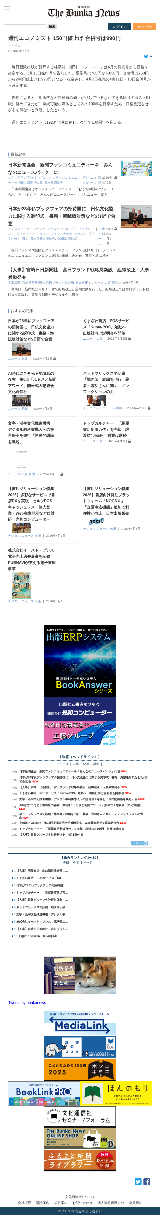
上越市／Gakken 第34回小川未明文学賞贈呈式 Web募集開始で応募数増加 (69, 823)
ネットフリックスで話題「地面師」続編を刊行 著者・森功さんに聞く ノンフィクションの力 (82, 814)
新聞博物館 (35, 182)
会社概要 (24, 1203)
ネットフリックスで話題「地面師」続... (42, 907)
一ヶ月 (88, 862)
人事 (108, 283)
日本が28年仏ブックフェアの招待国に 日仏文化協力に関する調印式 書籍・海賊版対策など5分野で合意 (61, 216)
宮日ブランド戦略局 (60, 283)
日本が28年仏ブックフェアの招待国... (40, 885)
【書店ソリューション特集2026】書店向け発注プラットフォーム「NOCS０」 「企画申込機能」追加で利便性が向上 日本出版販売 (106, 501)
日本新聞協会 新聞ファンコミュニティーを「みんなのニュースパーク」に (68, 771)
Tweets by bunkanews (27, 1003)
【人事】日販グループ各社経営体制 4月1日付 (49, 834)
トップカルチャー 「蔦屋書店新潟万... (42, 892)
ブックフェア (25, 234)
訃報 (96, 764)
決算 (86, 764)
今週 (76, 862)
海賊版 (61, 238)
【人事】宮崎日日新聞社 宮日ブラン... (42, 929)
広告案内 (61, 1203)
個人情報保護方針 (110, 1203)
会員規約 (135, 1203)
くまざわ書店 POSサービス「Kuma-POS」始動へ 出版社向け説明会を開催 (106, 327)
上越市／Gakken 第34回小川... (39, 936)
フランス (42, 234)
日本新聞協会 (53, 182)
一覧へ (137, 843)
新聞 (22, 182)
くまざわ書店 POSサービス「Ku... (39, 878)
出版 (24, 358)
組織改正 (82, 283)
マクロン (80, 234)
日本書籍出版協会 (42, 238)
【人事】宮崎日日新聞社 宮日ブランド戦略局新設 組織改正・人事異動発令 (69, 787)
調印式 (72, 238)
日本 (25, 238)
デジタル (14, 535)
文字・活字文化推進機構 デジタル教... (42, 914)
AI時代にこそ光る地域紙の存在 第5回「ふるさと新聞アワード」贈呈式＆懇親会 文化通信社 (80, 805)
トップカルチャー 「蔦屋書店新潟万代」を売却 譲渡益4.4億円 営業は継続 (106, 429)
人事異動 (14, 283)
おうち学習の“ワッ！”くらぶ (27, 177)
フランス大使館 (61, 234)
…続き (102, 194)
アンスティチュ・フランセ (26, 229)
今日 (66, 862)
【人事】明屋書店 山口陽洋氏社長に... (42, 871)
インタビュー (92, 408)
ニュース (14, 46)
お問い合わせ (82, 1203)
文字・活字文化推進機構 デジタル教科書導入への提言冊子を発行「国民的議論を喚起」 (76, 799)
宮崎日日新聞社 (33, 283)
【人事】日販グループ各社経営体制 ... (42, 899)
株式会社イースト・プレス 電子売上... (42, 921)
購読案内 (42, 1203)
